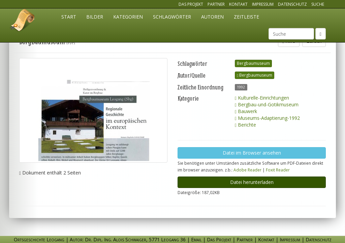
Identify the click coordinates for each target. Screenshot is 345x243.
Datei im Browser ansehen (252, 153)
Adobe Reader (247, 169)
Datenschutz (292, 4)
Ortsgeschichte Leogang (22, 21)
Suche (317, 4)
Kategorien (128, 17)
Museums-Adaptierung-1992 (267, 118)
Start (68, 17)
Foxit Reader (278, 169)
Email (196, 239)
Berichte (245, 125)
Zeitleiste (246, 17)
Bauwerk (246, 111)
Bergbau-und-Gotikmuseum (267, 104)
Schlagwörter (172, 17)
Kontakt (238, 4)
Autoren (212, 17)
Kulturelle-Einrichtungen (262, 97)
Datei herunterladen (252, 182)
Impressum (263, 4)
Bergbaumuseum (253, 63)
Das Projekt (191, 4)
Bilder (94, 17)
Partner (216, 4)
